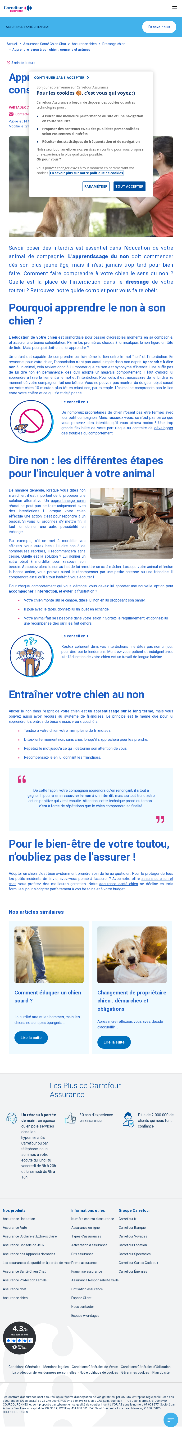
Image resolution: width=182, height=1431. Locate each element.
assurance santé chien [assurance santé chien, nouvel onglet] (118, 884)
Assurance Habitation (19, 1219)
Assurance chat (14, 1289)
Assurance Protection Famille (25, 1280)
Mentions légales (56, 1367)
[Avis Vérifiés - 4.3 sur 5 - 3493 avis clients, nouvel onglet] (19, 1338)
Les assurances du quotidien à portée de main (37, 1263)
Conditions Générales (25, 1367)
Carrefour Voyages (133, 1236)
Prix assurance (82, 1254)
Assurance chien (84, 44)
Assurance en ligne (85, 1227)
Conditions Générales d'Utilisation (146, 1367)
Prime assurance (84, 1263)
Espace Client (81, 1298)
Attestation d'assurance (89, 1245)
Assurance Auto (15, 1227)
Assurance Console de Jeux (23, 1245)
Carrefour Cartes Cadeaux (138, 1263)
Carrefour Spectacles (135, 1254)
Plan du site (161, 1372)
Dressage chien (113, 44)
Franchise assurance (86, 1271)
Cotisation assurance (87, 1289)
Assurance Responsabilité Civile (95, 1280)
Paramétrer (96, 186)
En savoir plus (159, 27)
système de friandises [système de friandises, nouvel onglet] (84, 716)
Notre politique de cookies (99, 1372)
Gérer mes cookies (135, 1372)
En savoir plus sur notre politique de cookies (86, 173)
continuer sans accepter (59, 77)
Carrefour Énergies (133, 1271)
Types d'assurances (86, 1236)
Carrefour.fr (127, 1219)
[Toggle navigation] (174, 8)
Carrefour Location (133, 1245)
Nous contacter (82, 1307)
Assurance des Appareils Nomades (29, 1254)
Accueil (12, 44)
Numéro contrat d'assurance (92, 1219)
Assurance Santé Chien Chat (44, 44)
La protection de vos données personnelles (44, 1372)
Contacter (19, 114)
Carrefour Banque (132, 1227)
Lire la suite (31, 1037)
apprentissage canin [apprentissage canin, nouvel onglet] (68, 500)
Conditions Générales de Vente (95, 1367)
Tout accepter (129, 186)
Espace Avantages (85, 1315)
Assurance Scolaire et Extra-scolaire (30, 1236)
